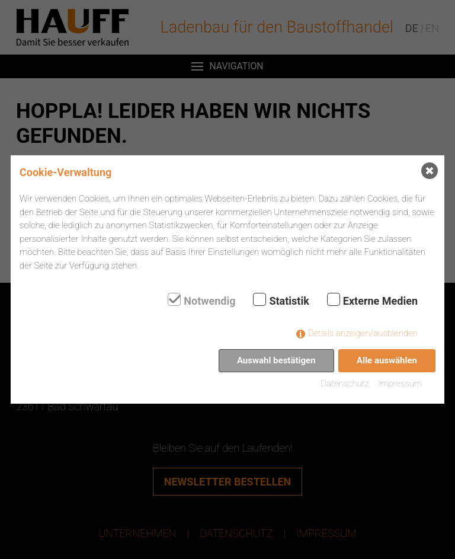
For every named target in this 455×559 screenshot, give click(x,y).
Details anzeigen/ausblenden (363, 333)
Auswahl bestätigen (276, 360)
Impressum (400, 383)
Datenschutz (345, 383)
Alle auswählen (387, 360)
